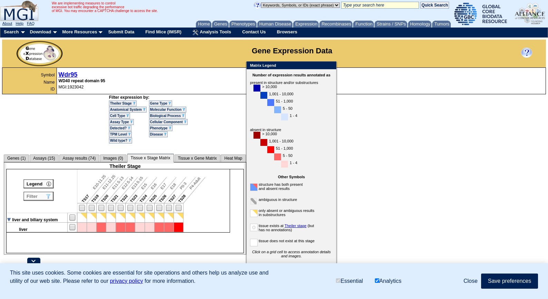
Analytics (388, 281)
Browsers (287, 31)
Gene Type (160, 103)
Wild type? (120, 140)
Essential (349, 281)
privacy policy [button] (126, 281)
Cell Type (119, 116)
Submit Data (121, 31)
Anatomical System (128, 109)
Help (19, 23)
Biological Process (167, 116)
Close (330, 65)
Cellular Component (168, 122)
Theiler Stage (123, 103)
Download (40, 31)
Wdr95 (68, 74)
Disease (158, 134)
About (7, 23)
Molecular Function (167, 109)
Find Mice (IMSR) (163, 31)
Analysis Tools (211, 32)
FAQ (30, 23)
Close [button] (471, 281)
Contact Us (254, 31)
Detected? (120, 128)
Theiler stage (296, 226)
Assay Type (121, 122)
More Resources (79, 31)
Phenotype (160, 128)
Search (11, 31)
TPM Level (120, 134)
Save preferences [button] (509, 281)
